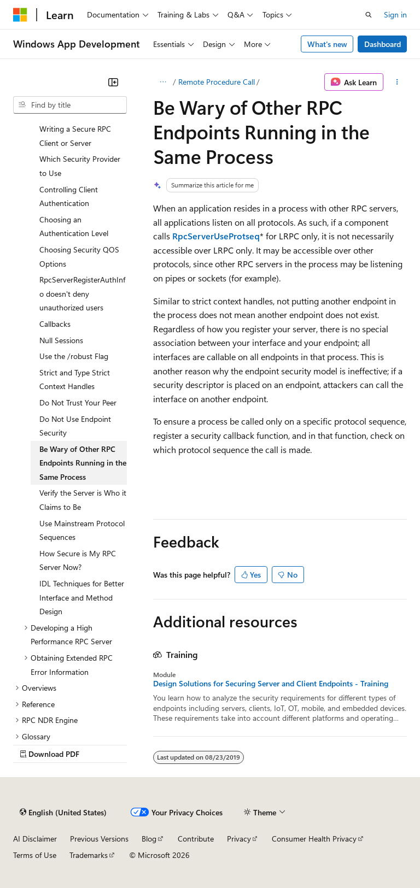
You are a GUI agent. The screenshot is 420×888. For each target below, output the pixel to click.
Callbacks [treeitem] (55, 324)
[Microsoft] (20, 15)
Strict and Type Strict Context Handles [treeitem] (74, 379)
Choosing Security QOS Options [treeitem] (79, 256)
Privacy (239, 838)
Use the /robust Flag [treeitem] (73, 356)
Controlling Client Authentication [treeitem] (68, 196)
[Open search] (369, 15)
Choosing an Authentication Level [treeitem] (73, 226)
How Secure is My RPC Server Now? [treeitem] (77, 560)
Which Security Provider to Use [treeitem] (79, 166)
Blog (149, 838)
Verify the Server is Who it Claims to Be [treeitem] (82, 499)
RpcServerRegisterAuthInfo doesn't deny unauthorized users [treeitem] (82, 293)
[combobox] (70, 105)
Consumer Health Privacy (314, 838)
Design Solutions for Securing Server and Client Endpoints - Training (270, 684)
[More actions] (397, 82)
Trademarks (88, 855)
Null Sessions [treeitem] (61, 340)
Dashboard (382, 44)
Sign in (395, 14)
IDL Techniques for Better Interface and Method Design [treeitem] (81, 597)
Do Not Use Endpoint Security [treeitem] (75, 426)
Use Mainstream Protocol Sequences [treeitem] (82, 530)
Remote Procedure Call (216, 82)
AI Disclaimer (35, 838)
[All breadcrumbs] (162, 82)
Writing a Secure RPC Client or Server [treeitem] (75, 136)
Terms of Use (34, 855)
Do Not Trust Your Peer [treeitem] (77, 402)
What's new (327, 44)
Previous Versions (99, 838)
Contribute (196, 838)
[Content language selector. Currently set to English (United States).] (63, 812)
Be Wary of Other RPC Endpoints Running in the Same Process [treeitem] (82, 463)
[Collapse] (113, 82)
